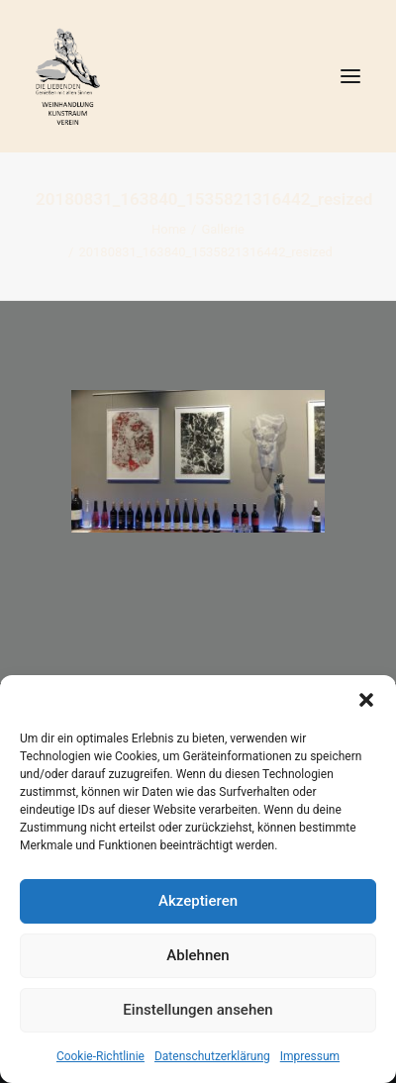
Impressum (310, 1056)
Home (168, 229)
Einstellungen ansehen (197, 1010)
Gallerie (223, 229)
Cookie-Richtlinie (100, 1056)
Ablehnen (197, 955)
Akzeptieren (198, 901)
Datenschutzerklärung (212, 1056)
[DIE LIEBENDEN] (198, 76)
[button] (366, 700)
